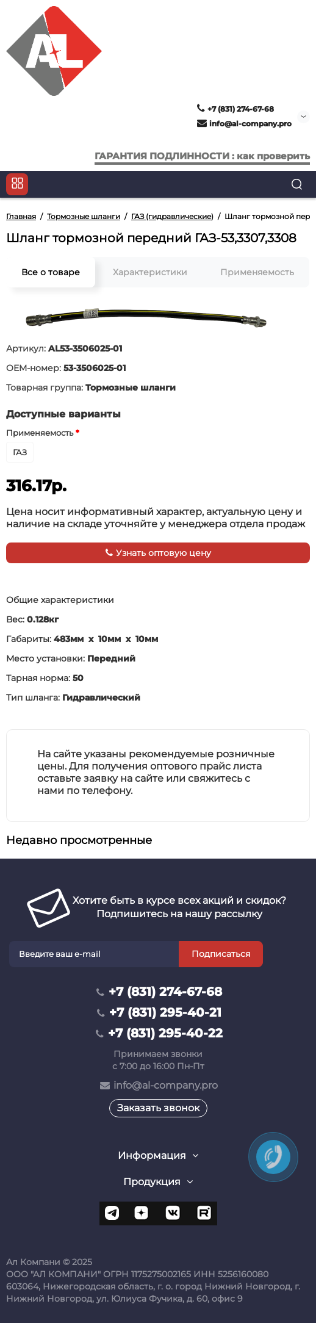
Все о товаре (50, 272)
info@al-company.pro (244, 123)
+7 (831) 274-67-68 (235, 109)
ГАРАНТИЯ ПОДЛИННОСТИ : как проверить (202, 156)
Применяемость (257, 272)
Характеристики (150, 272)
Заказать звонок (158, 1108)
